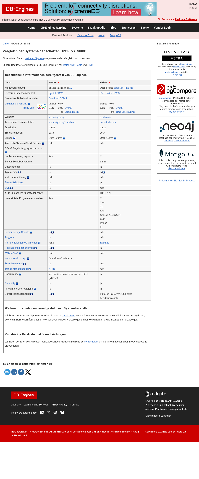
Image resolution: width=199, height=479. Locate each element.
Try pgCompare (177, 111)
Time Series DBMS (123, 87)
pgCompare (165, 98)
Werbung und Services (36, 404)
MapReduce (11, 253)
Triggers (9, 237)
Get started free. (176, 168)
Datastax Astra (85, 35)
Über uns (16, 404)
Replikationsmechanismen (19, 247)
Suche (145, 27)
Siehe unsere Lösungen (158, 415)
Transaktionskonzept (16, 268)
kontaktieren (68, 315)
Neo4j (102, 35)
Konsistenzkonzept (15, 258)
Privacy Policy (59, 404)
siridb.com (105, 117)
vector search (179, 67)
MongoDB (115, 35)
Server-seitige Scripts (17, 232)
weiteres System (34, 58)
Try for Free (177, 75)
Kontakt (74, 404)
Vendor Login (162, 27)
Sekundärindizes (14, 182)
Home (31, 27)
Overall (68, 107)
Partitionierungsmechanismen (21, 242)
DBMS (6, 43)
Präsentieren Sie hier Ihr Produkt (177, 180)
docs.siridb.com (108, 122)
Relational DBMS (58, 98)
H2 (71, 87)
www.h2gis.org (56, 117)
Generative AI (186, 64)
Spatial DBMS (56, 93)
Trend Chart (29, 107)
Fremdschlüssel (14, 263)
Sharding (104, 242)
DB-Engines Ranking (53, 27)
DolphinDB (69, 64)
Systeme (77, 27)
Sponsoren (128, 27)
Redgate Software (186, 19)
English (193, 4)
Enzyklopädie (96, 27)
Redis (79, 64)
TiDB (90, 64)
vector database (172, 72)
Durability (10, 283)
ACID (52, 269)
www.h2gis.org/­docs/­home (62, 122)
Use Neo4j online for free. (177, 140)
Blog (113, 27)
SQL (7, 187)
